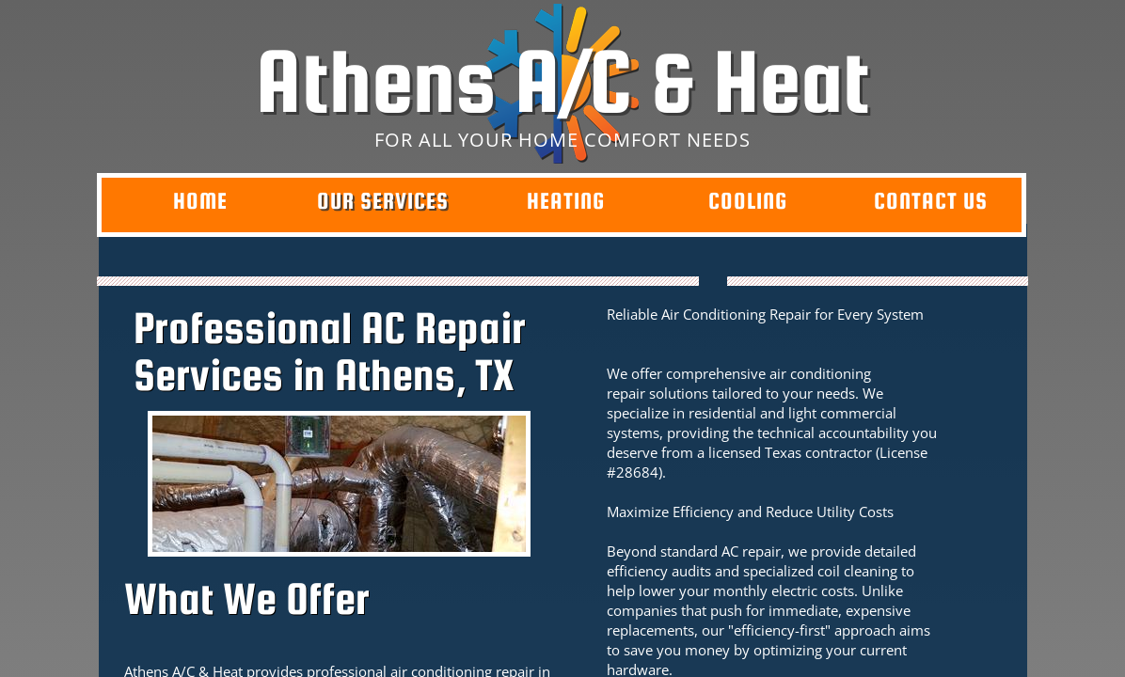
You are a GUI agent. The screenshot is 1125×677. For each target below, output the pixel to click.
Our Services (383, 200)
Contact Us (931, 200)
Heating (566, 200)
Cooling (747, 200)
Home (200, 200)
